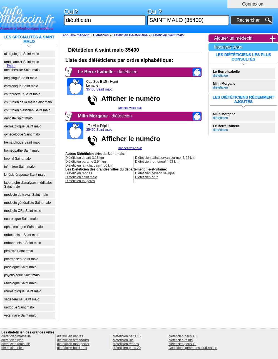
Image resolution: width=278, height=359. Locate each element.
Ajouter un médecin (233, 38)
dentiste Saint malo (18, 118)
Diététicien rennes (78, 173)
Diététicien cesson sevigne (155, 173)
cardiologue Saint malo (21, 86)
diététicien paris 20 (127, 348)
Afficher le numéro (129, 98)
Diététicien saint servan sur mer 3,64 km (165, 158)
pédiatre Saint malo (18, 251)
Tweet (10, 66)
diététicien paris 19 (182, 344)
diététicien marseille (16, 336)
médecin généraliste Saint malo (27, 203)
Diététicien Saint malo (168, 35)
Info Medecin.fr (27, 15)
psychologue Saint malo (21, 275)
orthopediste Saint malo (21, 235)
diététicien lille (123, 340)
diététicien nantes (70, 336)
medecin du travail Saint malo (26, 195)
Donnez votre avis (130, 107)
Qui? (105, 16)
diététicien (226, 73)
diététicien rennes (126, 344)
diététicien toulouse (15, 344)
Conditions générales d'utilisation (192, 348)
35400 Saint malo (99, 89)
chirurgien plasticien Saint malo (27, 110)
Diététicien (101, 35)
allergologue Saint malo (21, 54)
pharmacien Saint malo (21, 259)
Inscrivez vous (228, 47)
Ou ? (188, 16)
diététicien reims (180, 340)
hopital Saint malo (17, 158)
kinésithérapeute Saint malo (24, 175)
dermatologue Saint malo (22, 126)
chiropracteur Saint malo (22, 94)
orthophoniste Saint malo (22, 243)
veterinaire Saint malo (20, 315)
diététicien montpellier (73, 344)
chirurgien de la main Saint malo (28, 102)
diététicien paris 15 (127, 336)
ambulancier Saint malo (21, 62)
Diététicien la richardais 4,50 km (89, 165)
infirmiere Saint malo (19, 167)
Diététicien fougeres (80, 181)
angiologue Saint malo (20, 78)
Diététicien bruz (146, 177)
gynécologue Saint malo (22, 134)
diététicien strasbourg (73, 340)
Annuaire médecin (76, 35)
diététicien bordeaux (72, 348)
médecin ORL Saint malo (22, 211)
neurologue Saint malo (21, 219)
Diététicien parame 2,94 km (85, 162)
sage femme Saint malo (21, 299)
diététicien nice (12, 348)
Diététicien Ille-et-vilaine (130, 35)
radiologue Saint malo (20, 283)
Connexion (253, 4)
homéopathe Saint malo (21, 150)
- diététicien (107, 71)
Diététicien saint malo (81, 177)
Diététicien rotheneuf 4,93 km (156, 162)
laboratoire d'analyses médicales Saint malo (28, 185)
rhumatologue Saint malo (22, 291)
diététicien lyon (12, 340)
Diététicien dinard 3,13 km (84, 158)
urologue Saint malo (19, 307)
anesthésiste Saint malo (21, 70)
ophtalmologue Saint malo (23, 227)
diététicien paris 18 (182, 336)
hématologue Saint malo (22, 142)
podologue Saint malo (20, 267)
